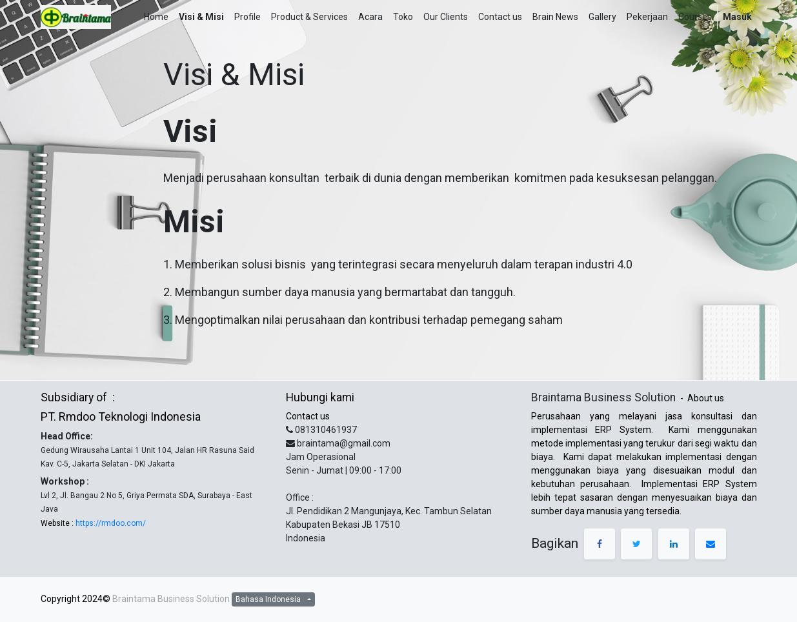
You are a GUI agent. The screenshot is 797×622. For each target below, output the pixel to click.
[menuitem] (156, 17)
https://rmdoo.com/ (110, 523)
